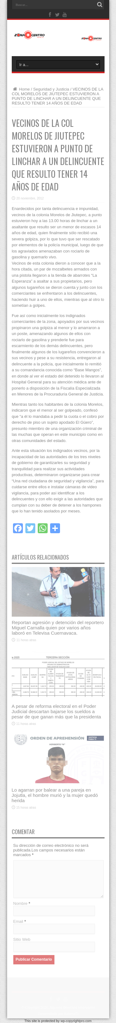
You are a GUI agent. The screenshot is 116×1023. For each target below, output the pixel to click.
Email (18, 921)
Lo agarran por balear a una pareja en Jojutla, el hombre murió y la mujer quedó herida (55, 795)
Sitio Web (21, 939)
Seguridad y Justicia (51, 89)
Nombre (20, 903)
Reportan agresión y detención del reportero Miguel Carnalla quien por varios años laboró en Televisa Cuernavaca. (58, 628)
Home (21, 89)
